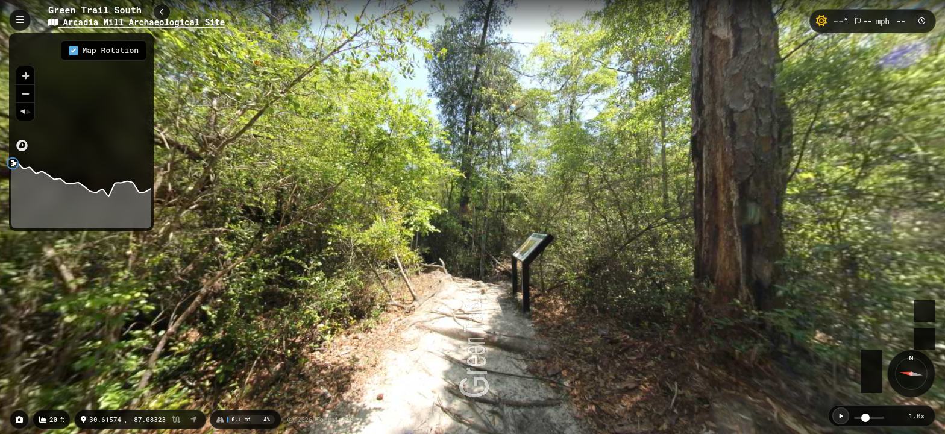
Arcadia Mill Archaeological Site (136, 22)
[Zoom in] (25, 75)
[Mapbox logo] (22, 146)
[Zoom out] (25, 93)
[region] (81, 96)
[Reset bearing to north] (25, 111)
